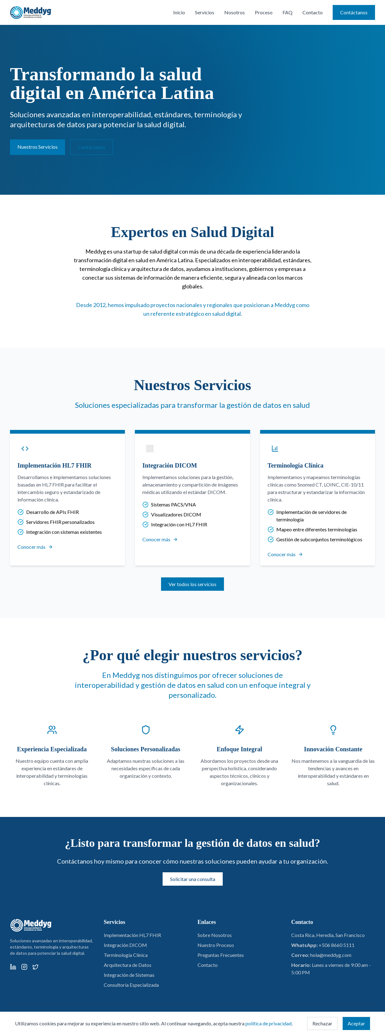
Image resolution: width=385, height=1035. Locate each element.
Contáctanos (354, 12)
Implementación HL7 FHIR (132, 935)
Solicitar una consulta (192, 879)
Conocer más (35, 547)
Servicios (204, 12)
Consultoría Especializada (131, 985)
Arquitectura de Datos (127, 965)
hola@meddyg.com (330, 955)
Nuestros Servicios (37, 147)
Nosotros (234, 12)
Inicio (179, 12)
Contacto (312, 12)
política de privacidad (268, 1023)
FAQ (287, 12)
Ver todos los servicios (192, 584)
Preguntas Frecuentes (220, 955)
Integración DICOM (125, 945)
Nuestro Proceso (215, 945)
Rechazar (322, 1023)
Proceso (264, 12)
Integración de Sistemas (129, 975)
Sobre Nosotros (214, 935)
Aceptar (356, 1023)
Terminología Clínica (126, 955)
